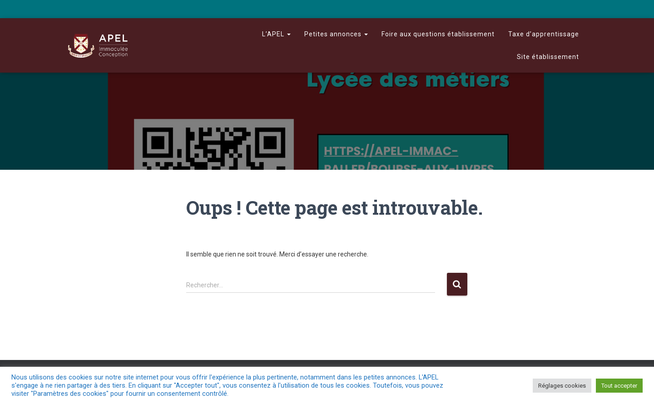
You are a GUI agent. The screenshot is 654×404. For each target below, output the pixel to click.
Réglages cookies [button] (562, 385)
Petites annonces (336, 34)
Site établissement (548, 56)
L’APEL (276, 34)
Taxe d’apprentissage (543, 34)
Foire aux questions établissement (438, 34)
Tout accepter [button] (619, 385)
